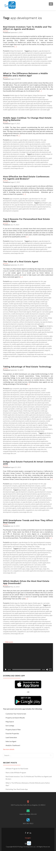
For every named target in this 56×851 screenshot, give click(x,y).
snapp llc (47, 350)
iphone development (42, 299)
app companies (14, 140)
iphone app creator (29, 291)
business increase (21, 338)
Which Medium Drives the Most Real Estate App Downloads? (26, 582)
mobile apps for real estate (36, 348)
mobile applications (37, 344)
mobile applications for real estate (30, 565)
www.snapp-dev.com (17, 168)
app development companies (31, 53)
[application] (28, 657)
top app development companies (13, 324)
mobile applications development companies (24, 506)
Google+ (28, 838)
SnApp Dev (31, 546)
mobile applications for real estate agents (34, 346)
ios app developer (30, 289)
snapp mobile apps (9, 352)
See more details (8, 749)
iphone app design (41, 291)
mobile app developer (16, 304)
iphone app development (35, 293)
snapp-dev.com (41, 449)
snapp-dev (47, 63)
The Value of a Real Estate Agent (20, 261)
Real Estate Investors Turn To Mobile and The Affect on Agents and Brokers (27, 28)
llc (10, 344)
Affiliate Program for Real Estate (17, 768)
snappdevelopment (21, 352)
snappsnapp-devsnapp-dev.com (37, 354)
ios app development (42, 289)
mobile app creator (22, 302)
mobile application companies (21, 344)
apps (50, 336)
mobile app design (34, 302)
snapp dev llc (39, 627)
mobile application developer (39, 306)
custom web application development (31, 287)
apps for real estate (17, 162)
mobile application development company (37, 308)
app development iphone (29, 332)
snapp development (37, 63)
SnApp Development (16, 51)
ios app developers (29, 162)
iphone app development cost (27, 295)
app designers (34, 51)
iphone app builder (16, 291)
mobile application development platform (16, 310)
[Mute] (47, 670)
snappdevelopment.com (19, 166)
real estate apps (20, 318)
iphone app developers (20, 293)
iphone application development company (32, 443)
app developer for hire (19, 97)
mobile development (17, 314)
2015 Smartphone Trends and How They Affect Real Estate (28, 521)
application (42, 334)
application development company (29, 142)
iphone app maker (43, 295)
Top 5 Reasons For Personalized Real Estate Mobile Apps (26, 220)
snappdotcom (23, 251)
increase (5, 502)
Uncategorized (23, 152)
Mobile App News (23, 306)
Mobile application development (13, 308)
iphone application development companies (17, 504)
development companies (35, 338)
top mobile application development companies (32, 65)
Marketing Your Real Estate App (17, 789)
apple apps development (34, 103)
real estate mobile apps (23, 63)
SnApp (44, 146)
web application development (38, 152)
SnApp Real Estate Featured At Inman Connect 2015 (28, 462)
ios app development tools (27, 441)
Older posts (8, 642)
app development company (33, 156)
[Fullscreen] (50, 670)
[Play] (6, 670)
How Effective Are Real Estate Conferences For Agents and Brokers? (26, 177)
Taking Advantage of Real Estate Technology (27, 366)
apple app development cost (38, 57)
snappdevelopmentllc (10, 65)
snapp (28, 569)
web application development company (24, 326)
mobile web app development (27, 316)
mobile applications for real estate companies (32, 61)
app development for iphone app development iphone (26, 55)
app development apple (13, 53)
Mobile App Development (31, 304)
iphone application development (33, 297)
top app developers (38, 150)
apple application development (16, 103)
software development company (21, 150)
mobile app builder (9, 302)
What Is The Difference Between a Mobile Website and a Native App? (25, 74)
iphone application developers (12, 297)
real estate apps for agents (34, 318)
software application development (23, 148)
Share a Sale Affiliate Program (16, 772)
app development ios (14, 101)
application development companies (30, 59)
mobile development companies (35, 314)
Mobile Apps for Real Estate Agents (21, 95)
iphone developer (17, 299)
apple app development (21, 57)
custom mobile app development (29, 144)
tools (48, 354)
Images (21, 289)
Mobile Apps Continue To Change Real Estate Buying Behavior (27, 119)
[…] (16, 46)
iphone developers (29, 299)
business (48, 500)
